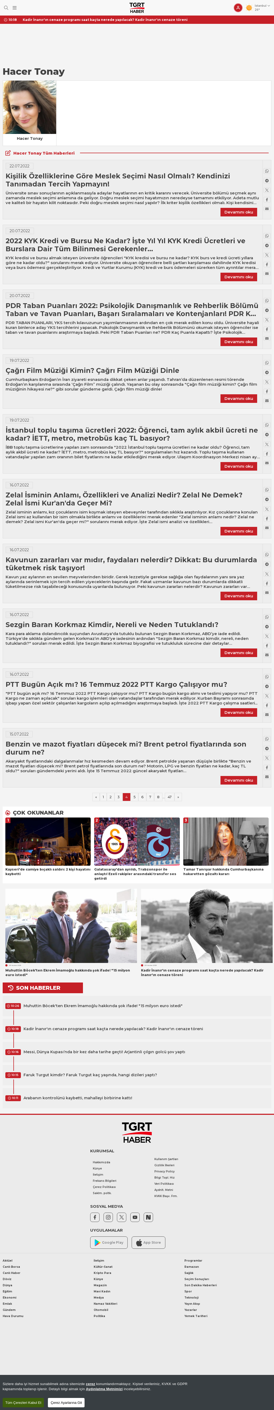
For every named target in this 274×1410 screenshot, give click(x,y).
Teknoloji (191, 1297)
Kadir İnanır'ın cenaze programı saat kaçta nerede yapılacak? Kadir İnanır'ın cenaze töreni (105, 20)
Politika (99, 1316)
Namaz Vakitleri (105, 1304)
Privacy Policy (164, 1171)
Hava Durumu (13, 1316)
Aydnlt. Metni (163, 1190)
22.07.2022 (19, 166)
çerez (90, 1384)
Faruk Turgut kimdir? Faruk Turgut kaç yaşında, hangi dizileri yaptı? (90, 1074)
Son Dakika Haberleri (200, 1285)
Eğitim (7, 1291)
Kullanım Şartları (166, 1159)
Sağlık (188, 1273)
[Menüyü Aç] (15, 8)
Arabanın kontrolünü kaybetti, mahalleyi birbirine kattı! (78, 1098)
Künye (97, 1168)
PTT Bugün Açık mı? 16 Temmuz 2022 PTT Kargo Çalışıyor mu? (116, 684)
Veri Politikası (164, 1184)
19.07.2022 (19, 360)
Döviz (7, 1279)
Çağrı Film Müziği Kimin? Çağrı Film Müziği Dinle (92, 370)
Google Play (109, 1242)
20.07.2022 (20, 230)
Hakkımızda (101, 1162)
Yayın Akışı (192, 1304)
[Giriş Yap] (238, 7)
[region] (137, 1392)
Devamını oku (238, 212)
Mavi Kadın (102, 1291)
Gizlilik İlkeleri (164, 1165)
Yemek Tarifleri (195, 1316)
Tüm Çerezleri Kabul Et (23, 1403)
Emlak (7, 1304)
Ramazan (191, 1267)
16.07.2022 (19, 485)
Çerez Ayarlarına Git (66, 1403)
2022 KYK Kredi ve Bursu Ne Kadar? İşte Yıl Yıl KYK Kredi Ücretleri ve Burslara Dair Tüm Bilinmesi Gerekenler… (125, 245)
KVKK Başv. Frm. (166, 1196)
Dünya (7, 1285)
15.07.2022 (19, 734)
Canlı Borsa (11, 1267)
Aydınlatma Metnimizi (104, 1389)
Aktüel (7, 1260)
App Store (148, 1242)
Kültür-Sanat (103, 1267)
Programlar (193, 1260)
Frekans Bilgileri (104, 1181)
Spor (188, 1291)
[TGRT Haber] (137, 8)
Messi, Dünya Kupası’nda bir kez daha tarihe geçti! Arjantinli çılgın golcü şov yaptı (104, 1051)
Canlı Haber (11, 1273)
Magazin (100, 1285)
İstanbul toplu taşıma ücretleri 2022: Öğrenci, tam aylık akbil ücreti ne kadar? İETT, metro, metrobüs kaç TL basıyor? (132, 434)
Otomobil (101, 1310)
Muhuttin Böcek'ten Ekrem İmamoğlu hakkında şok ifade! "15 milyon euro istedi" (103, 1005)
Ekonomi (9, 1297)
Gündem (9, 1310)
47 (170, 797)
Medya (99, 1297)
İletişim (98, 1174)
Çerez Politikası (104, 1187)
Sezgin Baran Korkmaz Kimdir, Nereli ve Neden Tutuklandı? (112, 625)
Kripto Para (102, 1273)
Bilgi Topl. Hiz (164, 1177)
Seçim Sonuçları (196, 1279)
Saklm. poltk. (102, 1193)
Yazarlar (190, 1310)
